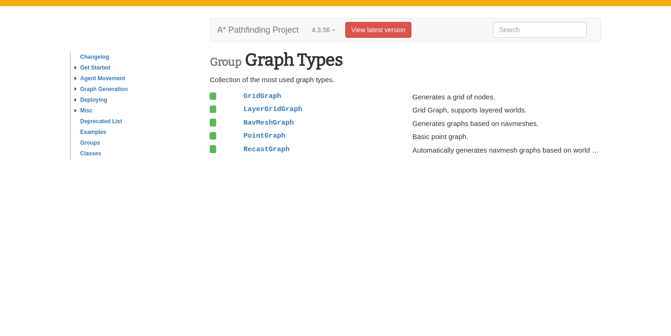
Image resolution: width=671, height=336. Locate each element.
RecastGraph (266, 149)
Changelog (94, 57)
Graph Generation (101, 89)
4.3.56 (324, 30)
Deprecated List (101, 121)
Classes (90, 153)
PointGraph (264, 135)
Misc (84, 110)
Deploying (91, 100)
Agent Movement (100, 78)
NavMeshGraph (268, 122)
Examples (93, 132)
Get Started (92, 67)
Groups (90, 143)
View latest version (378, 30)
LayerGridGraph (272, 109)
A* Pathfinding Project (258, 30)
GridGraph (262, 96)
